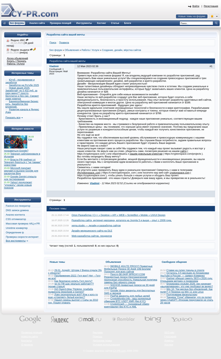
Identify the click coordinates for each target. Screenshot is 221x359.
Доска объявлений (17, 58)
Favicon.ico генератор (18, 206)
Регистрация (211, 6)
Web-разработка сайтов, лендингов (92, 236)
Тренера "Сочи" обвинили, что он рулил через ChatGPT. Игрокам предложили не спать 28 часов (186, 300)
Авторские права (102, 340)
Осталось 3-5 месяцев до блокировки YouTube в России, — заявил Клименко (184, 274)
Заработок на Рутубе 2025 (24, 85)
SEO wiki (169, 332)
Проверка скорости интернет (22, 237)
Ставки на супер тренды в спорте (185, 270)
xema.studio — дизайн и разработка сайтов (96, 225)
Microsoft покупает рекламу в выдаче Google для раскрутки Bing (21, 171)
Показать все (12, 117)
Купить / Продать (16, 61)
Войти (195, 6)
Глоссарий (170, 336)
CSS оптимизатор (16, 219)
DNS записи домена (17, 210)
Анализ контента (15, 214)
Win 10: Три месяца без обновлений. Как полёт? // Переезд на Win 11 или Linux (186, 290)
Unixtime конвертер (17, 228)
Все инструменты (16, 240)
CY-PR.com (119, 351)
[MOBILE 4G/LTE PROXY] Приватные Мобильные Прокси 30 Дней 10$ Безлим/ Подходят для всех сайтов (128, 269)
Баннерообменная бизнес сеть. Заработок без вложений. (21, 104)
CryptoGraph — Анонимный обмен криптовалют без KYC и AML (126, 305)
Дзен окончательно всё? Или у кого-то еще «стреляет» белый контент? (73, 296)
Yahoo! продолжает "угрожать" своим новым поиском (18, 185)
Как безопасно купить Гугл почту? (73, 281)
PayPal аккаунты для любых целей (130, 296)
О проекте (27, 344)
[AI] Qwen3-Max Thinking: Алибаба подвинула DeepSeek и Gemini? (70, 290)
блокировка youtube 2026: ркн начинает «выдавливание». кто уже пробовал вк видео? (186, 285)
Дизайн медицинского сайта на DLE (92, 230)
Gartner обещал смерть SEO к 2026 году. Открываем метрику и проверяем (186, 279)
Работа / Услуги (16, 63)
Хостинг (168, 344)
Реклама (98, 332)
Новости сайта (29, 336)
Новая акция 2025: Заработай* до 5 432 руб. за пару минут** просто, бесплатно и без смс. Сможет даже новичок (22, 93)
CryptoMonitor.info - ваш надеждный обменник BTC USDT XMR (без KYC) (127, 300)
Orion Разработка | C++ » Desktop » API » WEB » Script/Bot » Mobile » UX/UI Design (119, 215)
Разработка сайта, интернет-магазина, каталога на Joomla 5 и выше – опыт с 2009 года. (122, 220)
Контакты (26, 340)
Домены (169, 340)
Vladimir (94, 183)
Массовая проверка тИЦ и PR (23, 223)
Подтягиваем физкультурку (181, 294)
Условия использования (106, 344)
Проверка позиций (31, 332)
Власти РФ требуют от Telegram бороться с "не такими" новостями (22, 162)
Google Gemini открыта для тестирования (20, 178)
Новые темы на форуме (191, 16)
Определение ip (15, 232)
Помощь (97, 336)
